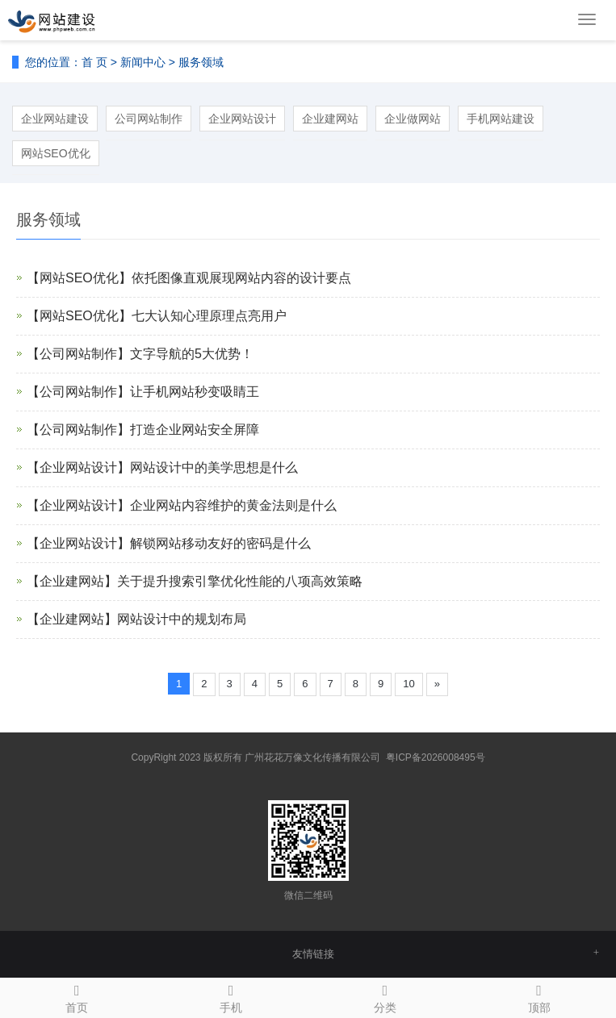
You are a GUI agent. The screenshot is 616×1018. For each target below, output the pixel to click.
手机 (231, 996)
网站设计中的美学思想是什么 (214, 467)
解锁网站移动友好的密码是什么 (220, 543)
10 (408, 684)
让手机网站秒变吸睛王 (194, 391)
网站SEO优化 (55, 153)
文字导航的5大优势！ (192, 354)
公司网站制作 (148, 118)
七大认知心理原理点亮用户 (209, 316)
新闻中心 (143, 62)
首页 (77, 996)
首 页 (94, 62)
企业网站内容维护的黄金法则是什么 (233, 505)
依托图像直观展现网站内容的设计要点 (241, 278)
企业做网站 (412, 118)
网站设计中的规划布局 (181, 619)
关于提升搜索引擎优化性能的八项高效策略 (239, 581)
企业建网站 (330, 118)
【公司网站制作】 (78, 354)
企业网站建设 (55, 118)
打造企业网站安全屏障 (194, 429)
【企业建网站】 (72, 581)
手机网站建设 (500, 118)
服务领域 (201, 62)
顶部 (539, 996)
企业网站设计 (242, 118)
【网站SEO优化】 (79, 278)
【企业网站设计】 (78, 467)
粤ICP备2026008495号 (435, 757)
